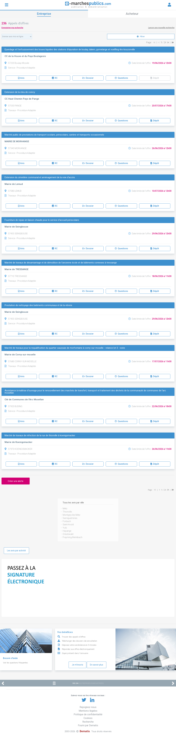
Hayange (67, 531)
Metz (65, 508)
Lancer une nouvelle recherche (161, 28)
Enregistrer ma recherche (12, 28)
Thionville (67, 511)
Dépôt (154, 78)
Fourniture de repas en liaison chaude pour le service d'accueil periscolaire (42, 220)
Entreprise (44, 14)
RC (54, 78)
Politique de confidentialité (88, 714)
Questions (121, 78)
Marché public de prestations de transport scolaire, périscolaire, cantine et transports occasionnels (54, 135)
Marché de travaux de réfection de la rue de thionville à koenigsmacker (40, 435)
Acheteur (132, 14)
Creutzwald (68, 534)
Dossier (88, 78)
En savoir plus (96, 665)
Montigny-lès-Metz (71, 515)
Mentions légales (88, 710)
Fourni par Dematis (88, 725)
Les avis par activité (16, 550)
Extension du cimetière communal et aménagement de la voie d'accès (40, 177)
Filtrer (141, 36)
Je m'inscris (77, 665)
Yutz (65, 527)
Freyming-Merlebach (72, 537)
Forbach (67, 521)
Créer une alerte (15, 481)
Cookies (88, 718)
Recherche (88, 721)
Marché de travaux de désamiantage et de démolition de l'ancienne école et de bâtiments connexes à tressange (61, 263)
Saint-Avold (68, 524)
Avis (21, 78)
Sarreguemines (70, 518)
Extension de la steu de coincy (20, 92)
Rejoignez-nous (88, 707)
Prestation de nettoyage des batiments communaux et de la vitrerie (38, 305)
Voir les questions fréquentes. (15, 663)
